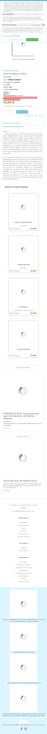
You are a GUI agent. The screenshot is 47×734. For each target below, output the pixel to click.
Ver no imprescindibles (12, 36)
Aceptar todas (32, 40)
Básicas (22, 40)
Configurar (13, 40)
